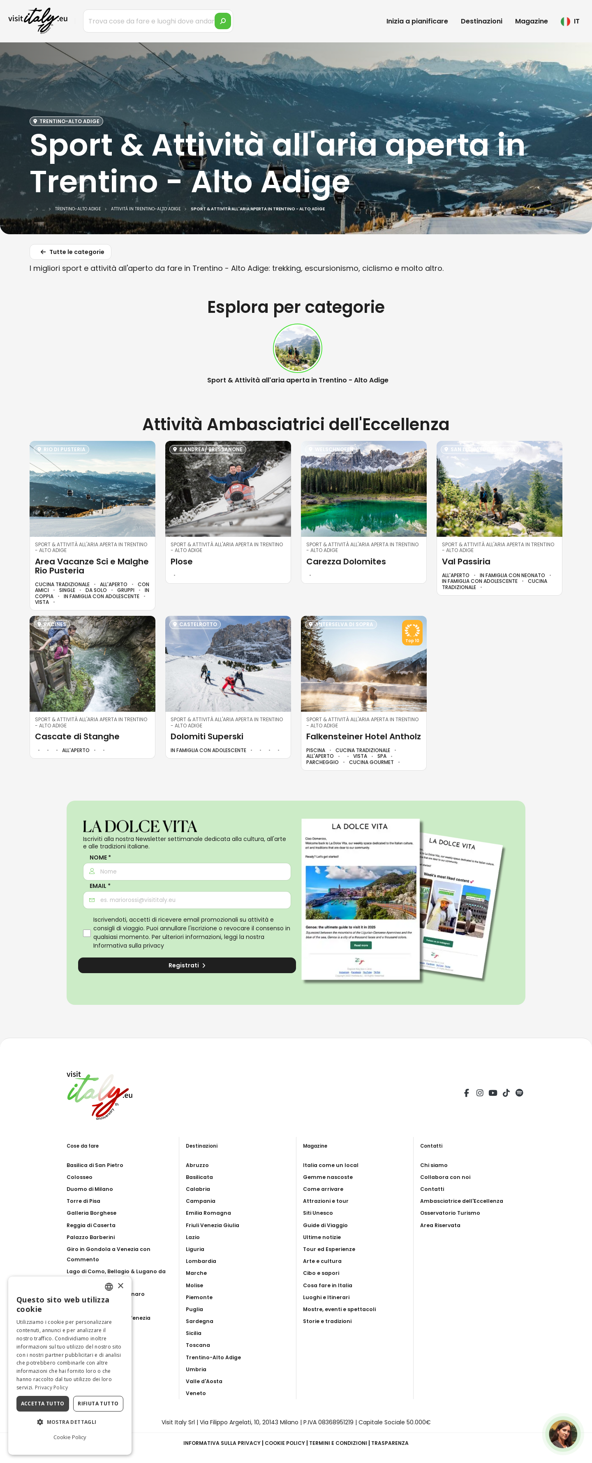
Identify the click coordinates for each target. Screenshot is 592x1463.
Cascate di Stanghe (77, 736)
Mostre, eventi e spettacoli (344, 1309)
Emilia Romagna (210, 1213)
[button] (69, 1422)
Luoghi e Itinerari (328, 1297)
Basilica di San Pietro (98, 1165)
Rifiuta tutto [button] (98, 1403)
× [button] (120, 1286)
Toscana (199, 1345)
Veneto (197, 1393)
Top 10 (412, 640)
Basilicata (201, 1177)
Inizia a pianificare (417, 21)
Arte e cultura (324, 1261)
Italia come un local (333, 1165)
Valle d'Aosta (206, 1381)
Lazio (194, 1237)
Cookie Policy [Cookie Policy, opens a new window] (69, 1437)
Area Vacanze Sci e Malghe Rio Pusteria (92, 566)
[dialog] (70, 1366)
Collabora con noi (447, 1177)
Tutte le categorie (71, 253)
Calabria (199, 1189)
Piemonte (200, 1297)
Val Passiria (466, 561)
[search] (223, 21)
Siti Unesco (320, 1213)
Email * (100, 886)
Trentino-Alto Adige (216, 1357)
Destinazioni (481, 21)
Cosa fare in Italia (330, 1285)
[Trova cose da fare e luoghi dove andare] (158, 21)
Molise (196, 1285)
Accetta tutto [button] (43, 1403)
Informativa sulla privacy (128, 945)
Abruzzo (198, 1165)
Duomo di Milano (92, 1189)
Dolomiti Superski (207, 736)
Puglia (195, 1309)
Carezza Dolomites (346, 561)
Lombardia (202, 1261)
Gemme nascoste (330, 1177)
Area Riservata (442, 1225)
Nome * (100, 857)
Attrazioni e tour (328, 1201)
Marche (197, 1273)
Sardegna (201, 1321)
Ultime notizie (324, 1237)
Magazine (531, 21)
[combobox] (109, 1287)
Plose (182, 561)
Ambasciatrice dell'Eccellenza (465, 1201)
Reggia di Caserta (94, 1225)
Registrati (187, 965)
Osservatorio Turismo (453, 1213)
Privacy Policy (51, 1387)
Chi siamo (435, 1165)
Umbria (197, 1369)
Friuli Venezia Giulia (215, 1225)
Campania (202, 1201)
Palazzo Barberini (93, 1237)
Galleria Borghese (94, 1213)
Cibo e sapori (323, 1273)
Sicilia (195, 1333)
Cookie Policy (284, 1443)
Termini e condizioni (343, 1443)
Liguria (196, 1249)
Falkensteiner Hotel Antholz (363, 736)
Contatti (433, 1189)
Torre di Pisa (85, 1201)
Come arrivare (325, 1189)
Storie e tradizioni (330, 1321)
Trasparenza (400, 1443)
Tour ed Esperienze (331, 1249)
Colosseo (81, 1177)
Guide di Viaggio (328, 1225)
